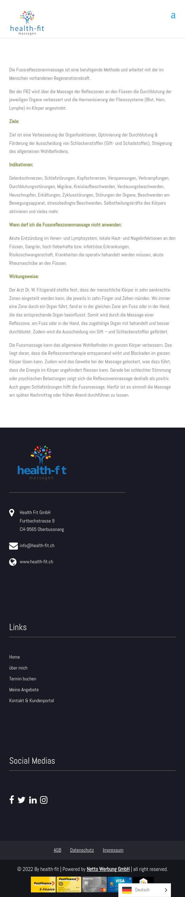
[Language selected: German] (144, 890)
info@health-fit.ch (31, 546)
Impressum (113, 850)
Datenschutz (82, 850)
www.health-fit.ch (31, 562)
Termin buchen (22, 678)
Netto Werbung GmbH (108, 869)
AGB (57, 850)
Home (14, 657)
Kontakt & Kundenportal (31, 700)
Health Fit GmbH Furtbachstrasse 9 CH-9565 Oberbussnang (36, 520)
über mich (18, 668)
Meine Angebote (24, 689)
